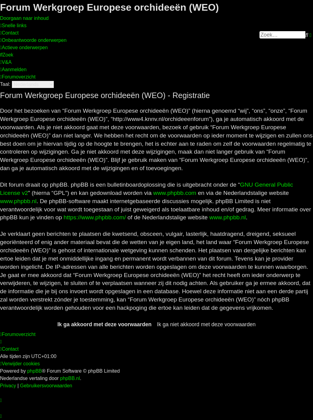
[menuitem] (9, 32)
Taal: (5, 84)
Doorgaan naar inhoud (24, 18)
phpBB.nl (70, 378)
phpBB (34, 371)
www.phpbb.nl (18, 201)
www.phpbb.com (174, 193)
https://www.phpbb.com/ (95, 217)
